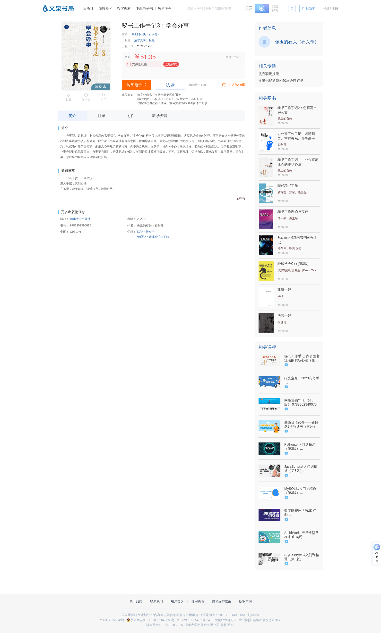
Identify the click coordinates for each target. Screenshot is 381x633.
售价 (128, 57)
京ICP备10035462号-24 (193, 620)
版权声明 (245, 601)
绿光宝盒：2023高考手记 (301, 380)
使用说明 (197, 601)
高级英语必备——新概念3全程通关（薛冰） (301, 424)
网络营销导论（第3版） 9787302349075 (300, 402)
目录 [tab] (101, 116)
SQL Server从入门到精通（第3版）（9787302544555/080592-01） (301, 557)
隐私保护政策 (221, 601)
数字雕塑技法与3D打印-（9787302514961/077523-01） (301, 513)
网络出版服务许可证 (267, 620)
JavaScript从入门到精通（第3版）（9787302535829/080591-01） (301, 469)
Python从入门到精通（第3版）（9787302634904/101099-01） (301, 446)
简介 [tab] (72, 116)
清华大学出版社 (144, 40)
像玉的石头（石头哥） (145, 34)
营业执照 (245, 620)
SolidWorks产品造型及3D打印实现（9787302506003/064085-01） (301, 535)
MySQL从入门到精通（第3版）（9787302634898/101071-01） (301, 491)
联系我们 (156, 601)
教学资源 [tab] (160, 116)
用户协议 (177, 601)
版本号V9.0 (154, 625)
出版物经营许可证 (224, 620)
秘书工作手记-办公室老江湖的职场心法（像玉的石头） (302, 358)
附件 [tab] (131, 116)
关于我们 (136, 601)
